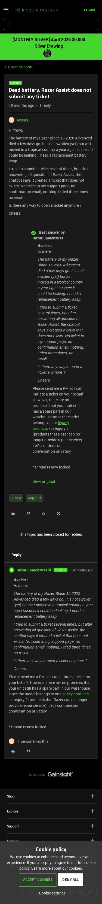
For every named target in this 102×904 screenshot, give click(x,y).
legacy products (75, 693)
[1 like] (28, 741)
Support (51, 826)
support (34, 497)
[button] (6, 11)
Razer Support (20, 66)
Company (51, 841)
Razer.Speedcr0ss (32, 570)
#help (16, 497)
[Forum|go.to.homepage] (36, 10)
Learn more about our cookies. (57, 868)
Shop (51, 796)
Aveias (22, 120)
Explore (51, 811)
